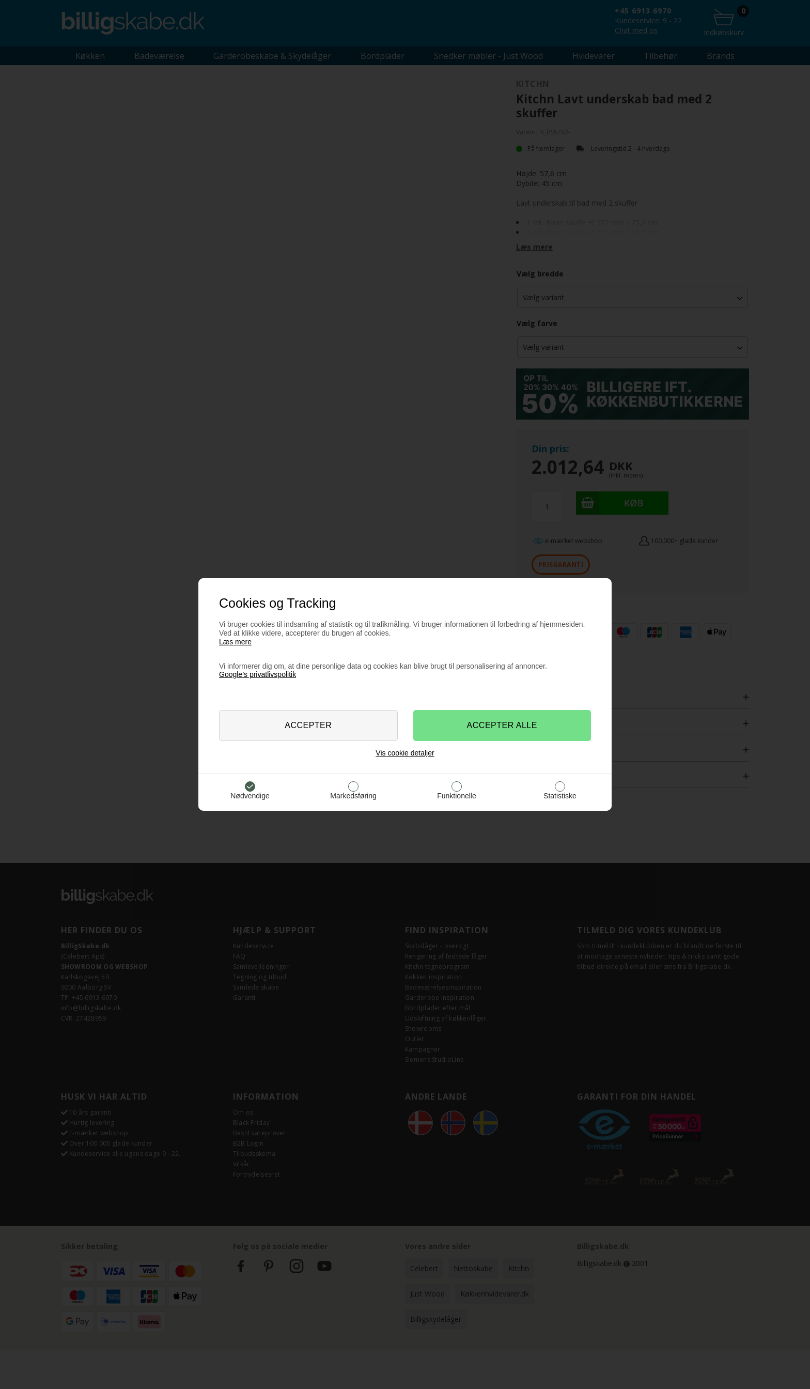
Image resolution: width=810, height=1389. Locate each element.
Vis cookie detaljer (405, 753)
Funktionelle (456, 796)
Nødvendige (250, 796)
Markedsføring (353, 796)
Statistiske (560, 796)
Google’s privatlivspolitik (257, 674)
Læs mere (235, 642)
